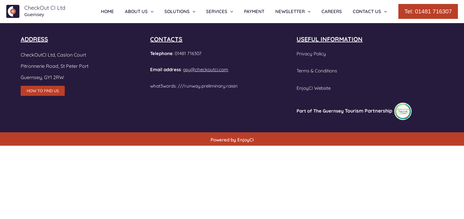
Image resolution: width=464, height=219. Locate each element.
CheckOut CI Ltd (44, 7)
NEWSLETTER (297, 11)
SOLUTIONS (189, 11)
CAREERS (334, 11)
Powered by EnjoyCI (232, 140)
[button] (428, 11)
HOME (120, 11)
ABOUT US (150, 11)
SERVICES (227, 11)
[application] (162, 11)
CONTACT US (371, 11)
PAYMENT (260, 11)
